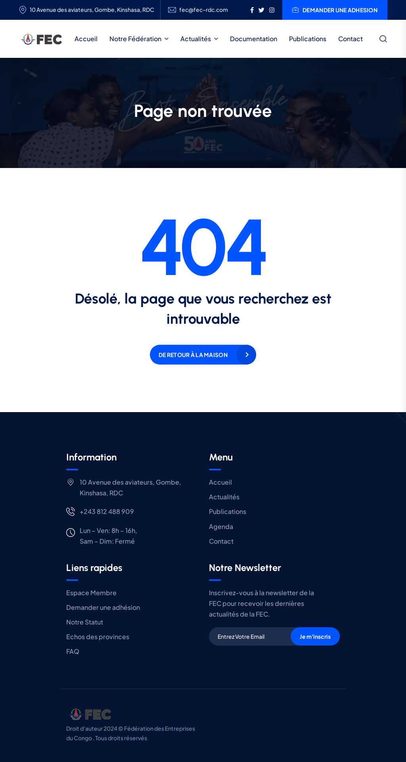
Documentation (253, 38)
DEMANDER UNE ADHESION (334, 9)
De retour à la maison (193, 354)
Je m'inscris (315, 636)
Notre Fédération (135, 38)
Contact (350, 38)
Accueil (86, 38)
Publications (307, 38)
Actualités (195, 38)
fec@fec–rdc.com (203, 9)
